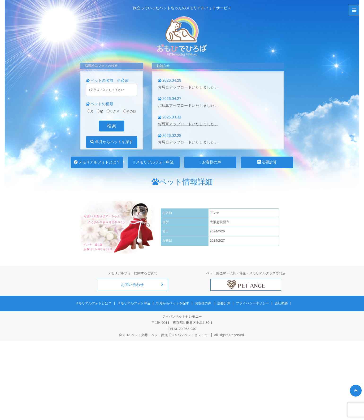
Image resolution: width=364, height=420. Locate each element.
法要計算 (267, 162)
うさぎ (113, 111)
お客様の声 (210, 162)
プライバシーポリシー (252, 303)
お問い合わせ (132, 285)
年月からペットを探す (111, 142)
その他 (129, 111)
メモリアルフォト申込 (154, 162)
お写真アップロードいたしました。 (188, 87)
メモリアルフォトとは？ (97, 162)
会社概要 (281, 303)
